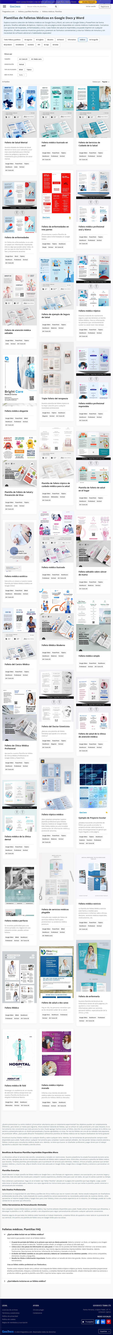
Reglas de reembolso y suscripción (15, 1322)
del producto (8, 45)
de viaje (46, 45)
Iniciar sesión (91, 6)
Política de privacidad (10, 1316)
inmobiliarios (20, 45)
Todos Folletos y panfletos (12, 40)
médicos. (82, 40)
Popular (104, 82)
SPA (39, 45)
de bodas (55, 45)
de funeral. (60, 40)
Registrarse (105, 6)
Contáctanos (37, 1313)
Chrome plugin (38, 1310)
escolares (31, 45)
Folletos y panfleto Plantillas (28, 11)
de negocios (28, 40)
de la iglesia (39, 40)
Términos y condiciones (10, 1313)
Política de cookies (9, 1319)
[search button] (56, 6)
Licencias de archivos (10, 1310)
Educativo (50, 40)
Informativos (72, 40)
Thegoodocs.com (8, 11)
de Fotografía (93, 40)
